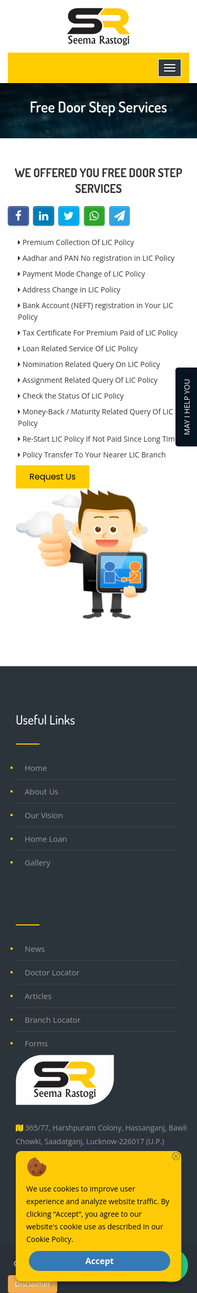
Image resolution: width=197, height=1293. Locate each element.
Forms (36, 1043)
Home (36, 767)
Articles (38, 996)
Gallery (37, 862)
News (35, 948)
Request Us (52, 477)
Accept (99, 1261)
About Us (41, 791)
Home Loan (46, 838)
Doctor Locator (52, 972)
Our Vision (44, 815)
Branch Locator (53, 1019)
